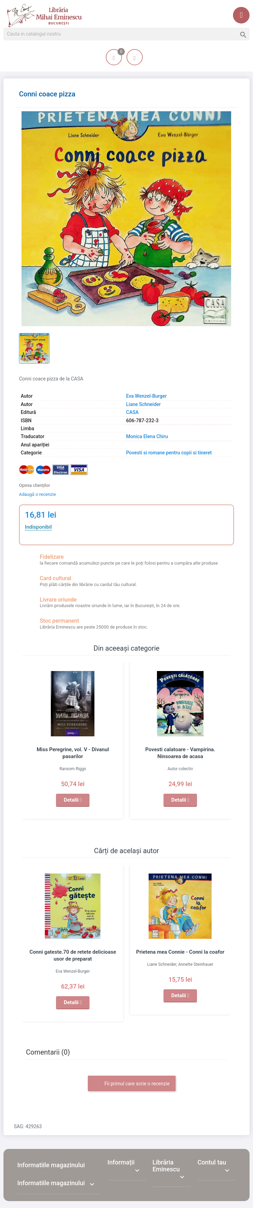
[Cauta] (126, 34)
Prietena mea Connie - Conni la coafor (180, 952)
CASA (132, 412)
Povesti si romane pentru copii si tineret (169, 452)
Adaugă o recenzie (37, 494)
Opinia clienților (34, 485)
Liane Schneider (143, 404)
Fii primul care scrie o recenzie (131, 1083)
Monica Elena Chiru (147, 436)
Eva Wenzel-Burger (146, 396)
